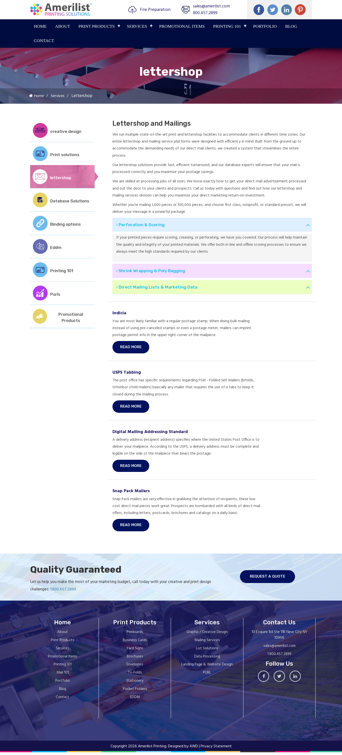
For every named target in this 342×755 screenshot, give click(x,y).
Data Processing (207, 659)
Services (137, 26)
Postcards (135, 635)
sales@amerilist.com (210, 6)
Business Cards (135, 643)
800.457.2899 (203, 13)
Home (40, 26)
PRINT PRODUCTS (96, 26)
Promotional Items (62, 659)
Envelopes (135, 667)
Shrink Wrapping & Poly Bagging (154, 271)
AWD (193, 749)
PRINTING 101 (227, 26)
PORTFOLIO (265, 26)
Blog (291, 26)
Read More (131, 349)
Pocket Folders (135, 692)
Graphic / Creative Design (207, 635)
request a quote (280, 580)
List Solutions (207, 651)
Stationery (134, 684)
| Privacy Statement (215, 749)
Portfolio (62, 684)
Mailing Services (207, 643)
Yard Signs (135, 651)
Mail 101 (63, 676)
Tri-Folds (135, 676)
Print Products (62, 643)
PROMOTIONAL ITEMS (182, 26)
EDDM (135, 700)
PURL (207, 676)
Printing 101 (63, 667)
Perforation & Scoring (142, 225)
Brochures (135, 659)
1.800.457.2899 (51, 592)
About (62, 26)
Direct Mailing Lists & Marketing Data (159, 289)
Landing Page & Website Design (207, 667)
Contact (44, 40)
